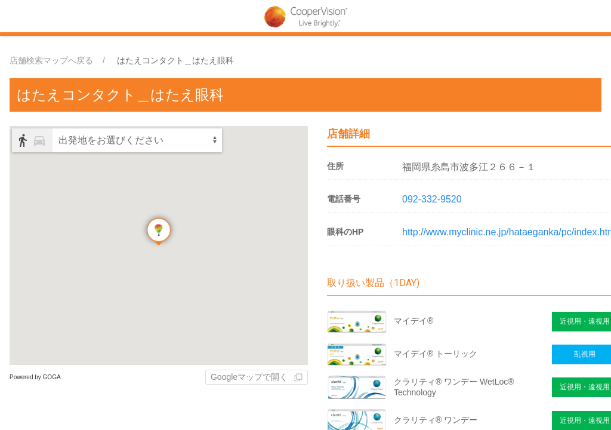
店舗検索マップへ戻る (51, 60)
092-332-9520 (432, 199)
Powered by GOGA (35, 377)
